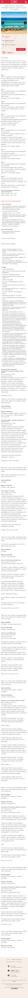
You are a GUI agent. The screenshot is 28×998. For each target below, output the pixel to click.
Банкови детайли (11, 961)
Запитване (21, 49)
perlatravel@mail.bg (15, 972)
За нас (8, 959)
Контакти (19, 961)
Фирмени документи (16, 959)
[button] (25, 22)
